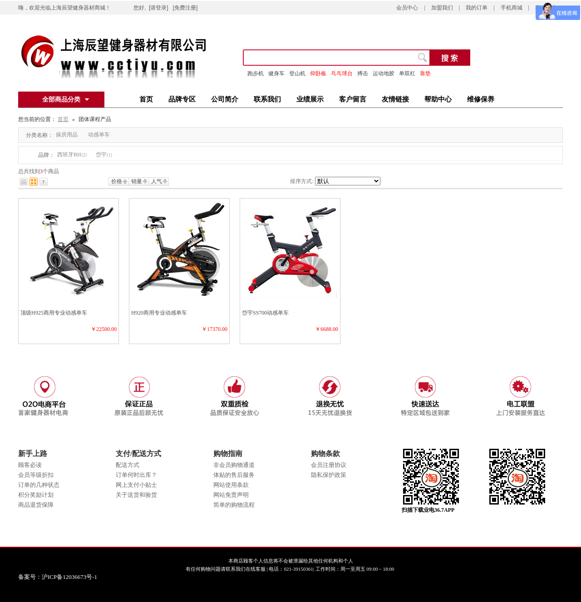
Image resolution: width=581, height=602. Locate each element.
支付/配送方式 (138, 453)
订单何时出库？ (136, 474)
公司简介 (224, 99)
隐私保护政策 (328, 474)
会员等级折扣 (36, 474)
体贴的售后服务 (234, 474)
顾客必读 (30, 464)
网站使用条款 (231, 484)
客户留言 (352, 99)
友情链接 (395, 99)
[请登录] (158, 8)
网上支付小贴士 (136, 484)
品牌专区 (182, 99)
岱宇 (104, 154)
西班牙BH (72, 154)
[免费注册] (185, 8)
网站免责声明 (231, 494)
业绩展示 (310, 99)
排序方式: (301, 181)
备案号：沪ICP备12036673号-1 (64, 576)
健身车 (276, 73)
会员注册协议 (328, 464)
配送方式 (127, 464)
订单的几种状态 (38, 484)
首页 (146, 99)
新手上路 (32, 453)
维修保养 (480, 99)
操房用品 (67, 134)
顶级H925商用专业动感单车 (53, 313)
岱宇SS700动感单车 (265, 313)
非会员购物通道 (234, 464)
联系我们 (267, 99)
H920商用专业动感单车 (159, 313)
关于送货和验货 (136, 494)
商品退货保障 (36, 504)
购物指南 (227, 453)
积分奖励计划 (36, 494)
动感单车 (99, 134)
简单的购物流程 (234, 504)
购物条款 (325, 453)
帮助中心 (438, 99)
